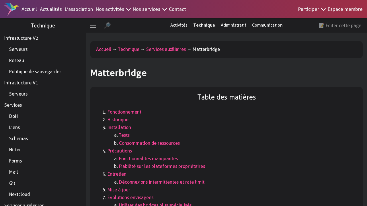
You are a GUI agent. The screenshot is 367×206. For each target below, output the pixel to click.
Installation (119, 127)
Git (12, 183)
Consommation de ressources (149, 143)
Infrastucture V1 (21, 83)
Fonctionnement (124, 112)
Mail (13, 172)
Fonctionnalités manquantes (148, 158)
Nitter (15, 149)
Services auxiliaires (166, 49)
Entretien (117, 174)
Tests (124, 135)
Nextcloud (19, 194)
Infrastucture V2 (21, 38)
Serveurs (18, 49)
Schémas (18, 138)
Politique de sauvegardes (35, 71)
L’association (79, 9)
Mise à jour (119, 190)
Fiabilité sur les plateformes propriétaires (162, 166)
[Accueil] (11, 9)
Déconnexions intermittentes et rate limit (161, 182)
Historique (118, 119)
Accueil (29, 9)
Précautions (120, 151)
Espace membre (345, 9)
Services (13, 105)
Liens (14, 127)
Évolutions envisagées (130, 197)
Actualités (51, 9)
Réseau (16, 60)
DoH (13, 116)
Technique (43, 26)
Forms (15, 161)
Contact (177, 9)
